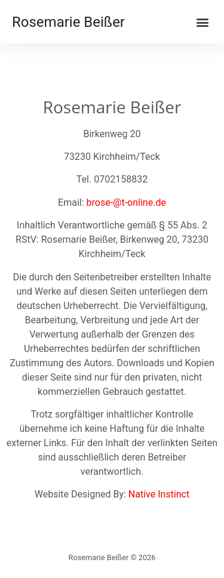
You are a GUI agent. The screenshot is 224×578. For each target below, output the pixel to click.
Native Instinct (158, 494)
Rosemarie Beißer (68, 22)
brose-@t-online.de (126, 202)
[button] (202, 22)
